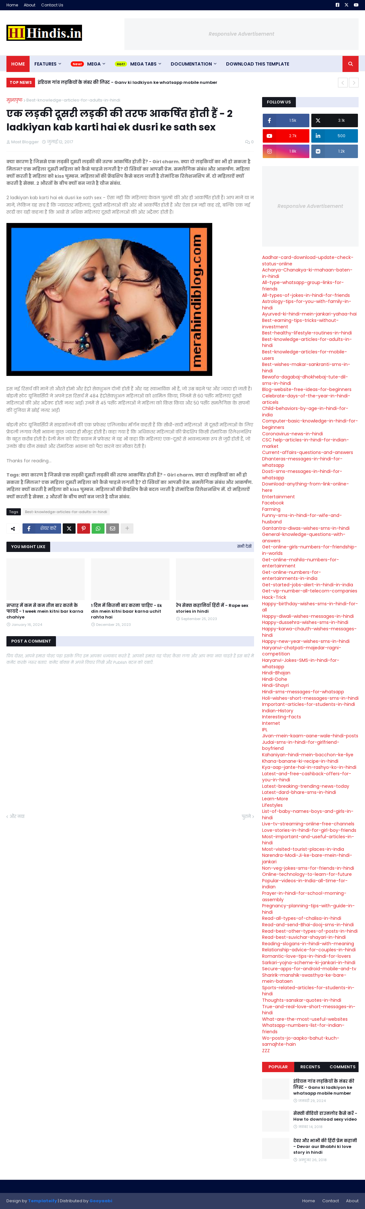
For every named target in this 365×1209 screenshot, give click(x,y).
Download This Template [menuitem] (257, 64)
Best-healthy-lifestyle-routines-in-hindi (307, 333)
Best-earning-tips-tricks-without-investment (300, 323)
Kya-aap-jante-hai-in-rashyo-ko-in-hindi (309, 767)
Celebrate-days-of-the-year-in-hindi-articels (306, 399)
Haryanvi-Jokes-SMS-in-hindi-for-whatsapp (300, 663)
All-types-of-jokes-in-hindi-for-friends (306, 295)
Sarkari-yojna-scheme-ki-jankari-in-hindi (308, 962)
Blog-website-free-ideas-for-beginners (306, 389)
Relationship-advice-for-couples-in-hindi (309, 950)
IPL (265, 729)
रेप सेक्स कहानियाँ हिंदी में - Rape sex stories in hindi (212, 608)
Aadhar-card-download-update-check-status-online (307, 260)
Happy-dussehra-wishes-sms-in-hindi (305, 622)
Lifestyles (272, 805)
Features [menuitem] (45, 64)
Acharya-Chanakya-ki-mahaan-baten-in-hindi (307, 273)
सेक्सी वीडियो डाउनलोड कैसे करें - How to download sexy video (325, 1116)
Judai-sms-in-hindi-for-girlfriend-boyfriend (300, 745)
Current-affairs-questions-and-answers (307, 452)
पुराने (246, 816)
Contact (330, 1201)
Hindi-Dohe (274, 679)
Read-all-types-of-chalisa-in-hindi (301, 918)
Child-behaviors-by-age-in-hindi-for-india (305, 411)
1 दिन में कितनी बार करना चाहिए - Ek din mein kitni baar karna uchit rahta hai (126, 611)
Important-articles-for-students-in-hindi (308, 704)
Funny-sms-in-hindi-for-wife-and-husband (302, 518)
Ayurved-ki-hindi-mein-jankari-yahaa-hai (309, 314)
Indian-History (277, 710)
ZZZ (266, 1050)
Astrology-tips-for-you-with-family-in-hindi (306, 304)
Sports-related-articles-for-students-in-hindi (308, 990)
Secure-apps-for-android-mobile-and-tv (309, 968)
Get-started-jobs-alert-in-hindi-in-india (307, 585)
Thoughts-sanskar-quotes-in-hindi (301, 1000)
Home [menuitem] (18, 64)
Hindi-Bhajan (276, 673)
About (29, 5)
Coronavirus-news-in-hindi (292, 434)
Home (12, 5)
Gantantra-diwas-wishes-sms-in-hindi (306, 528)
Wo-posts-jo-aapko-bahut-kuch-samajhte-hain (300, 1041)
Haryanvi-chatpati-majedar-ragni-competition (301, 651)
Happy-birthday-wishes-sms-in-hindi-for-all (310, 606)
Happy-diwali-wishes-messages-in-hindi (308, 616)
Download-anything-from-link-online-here (305, 487)
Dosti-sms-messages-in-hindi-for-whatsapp (302, 474)
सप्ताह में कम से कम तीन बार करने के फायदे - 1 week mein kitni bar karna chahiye (44, 611)
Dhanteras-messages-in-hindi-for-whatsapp (302, 462)
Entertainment (278, 496)
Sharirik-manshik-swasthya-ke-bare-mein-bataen (304, 978)
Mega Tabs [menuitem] (143, 64)
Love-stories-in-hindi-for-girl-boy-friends (309, 830)
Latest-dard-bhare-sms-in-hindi (299, 792)
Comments (343, 1067)
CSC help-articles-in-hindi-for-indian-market (305, 443)
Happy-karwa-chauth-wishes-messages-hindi (309, 632)
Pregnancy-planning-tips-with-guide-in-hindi (308, 908)
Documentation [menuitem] (191, 64)
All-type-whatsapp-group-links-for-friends (303, 285)
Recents (310, 1067)
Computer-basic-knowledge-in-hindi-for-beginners (310, 424)
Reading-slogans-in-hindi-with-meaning (308, 943)
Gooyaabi (100, 1201)
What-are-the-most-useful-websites (305, 1019)
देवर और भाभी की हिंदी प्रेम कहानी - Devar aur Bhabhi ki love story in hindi (325, 1146)
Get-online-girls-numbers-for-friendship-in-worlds (309, 550)
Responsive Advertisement (241, 34)
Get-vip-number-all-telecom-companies (309, 591)
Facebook (273, 503)
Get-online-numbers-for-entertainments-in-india (291, 575)
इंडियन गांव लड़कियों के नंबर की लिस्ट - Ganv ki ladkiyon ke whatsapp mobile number (127, 82)
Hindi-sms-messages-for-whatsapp (303, 692)
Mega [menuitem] (94, 64)
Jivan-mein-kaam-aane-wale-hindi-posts (310, 736)
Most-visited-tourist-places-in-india (303, 849)
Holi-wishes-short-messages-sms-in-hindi (310, 698)
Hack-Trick (274, 597)
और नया (17, 816)
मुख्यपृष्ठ (14, 100)
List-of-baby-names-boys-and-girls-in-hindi (307, 814)
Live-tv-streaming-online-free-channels (308, 824)
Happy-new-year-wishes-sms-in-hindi (306, 641)
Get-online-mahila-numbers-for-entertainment (300, 562)
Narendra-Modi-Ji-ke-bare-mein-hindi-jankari (307, 858)
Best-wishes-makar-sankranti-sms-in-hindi (306, 367)
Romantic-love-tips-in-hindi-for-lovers (306, 956)
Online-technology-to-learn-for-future (307, 874)
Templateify (42, 1201)
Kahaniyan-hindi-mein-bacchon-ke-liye (307, 754)
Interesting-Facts (281, 717)
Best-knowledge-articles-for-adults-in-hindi (73, 100)
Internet (271, 723)
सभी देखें (244, 546)
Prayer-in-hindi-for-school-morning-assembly (304, 896)
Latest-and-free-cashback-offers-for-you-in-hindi (306, 776)
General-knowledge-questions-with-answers (303, 537)
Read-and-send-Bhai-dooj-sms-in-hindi (308, 924)
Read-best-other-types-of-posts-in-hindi (310, 931)
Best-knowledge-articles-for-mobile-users (304, 355)
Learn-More (275, 799)
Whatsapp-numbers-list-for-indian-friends (303, 1028)
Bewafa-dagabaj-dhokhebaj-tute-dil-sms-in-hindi (305, 380)
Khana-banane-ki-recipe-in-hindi (300, 761)
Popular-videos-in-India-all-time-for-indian (305, 883)
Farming (271, 509)
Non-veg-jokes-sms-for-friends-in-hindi (308, 868)
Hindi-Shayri (275, 685)
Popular (278, 1067)
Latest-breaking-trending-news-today (305, 786)
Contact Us (52, 5)
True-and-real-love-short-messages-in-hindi (308, 1009)
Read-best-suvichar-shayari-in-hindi (304, 937)
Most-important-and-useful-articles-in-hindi (308, 839)
